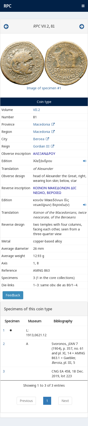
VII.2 (36, 109)
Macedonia (41, 124)
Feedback (13, 295)
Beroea (38, 139)
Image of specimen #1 (44, 88)
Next (65, 400)
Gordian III (41, 146)
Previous (26, 400)
